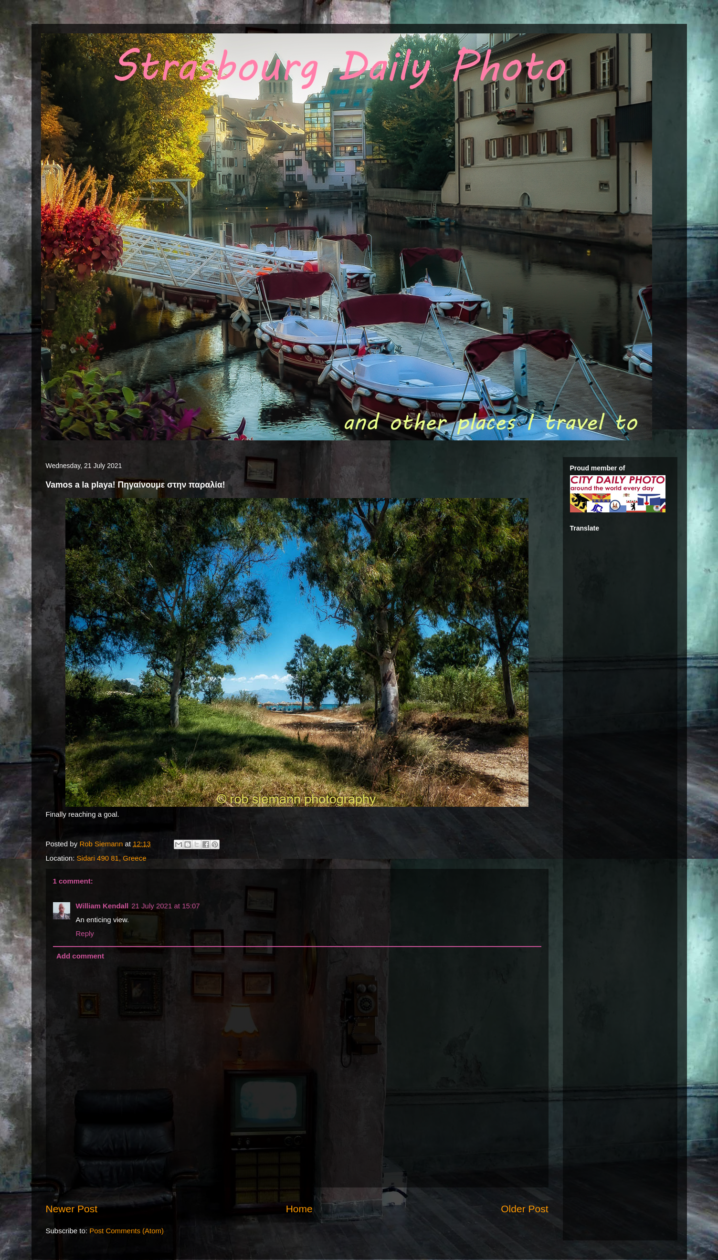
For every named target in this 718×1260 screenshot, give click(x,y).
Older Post (524, 1208)
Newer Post (72, 1208)
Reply (85, 933)
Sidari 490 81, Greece (112, 858)
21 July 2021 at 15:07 (165, 906)
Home (299, 1208)
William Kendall (102, 906)
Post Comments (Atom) (126, 1231)
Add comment (80, 956)
